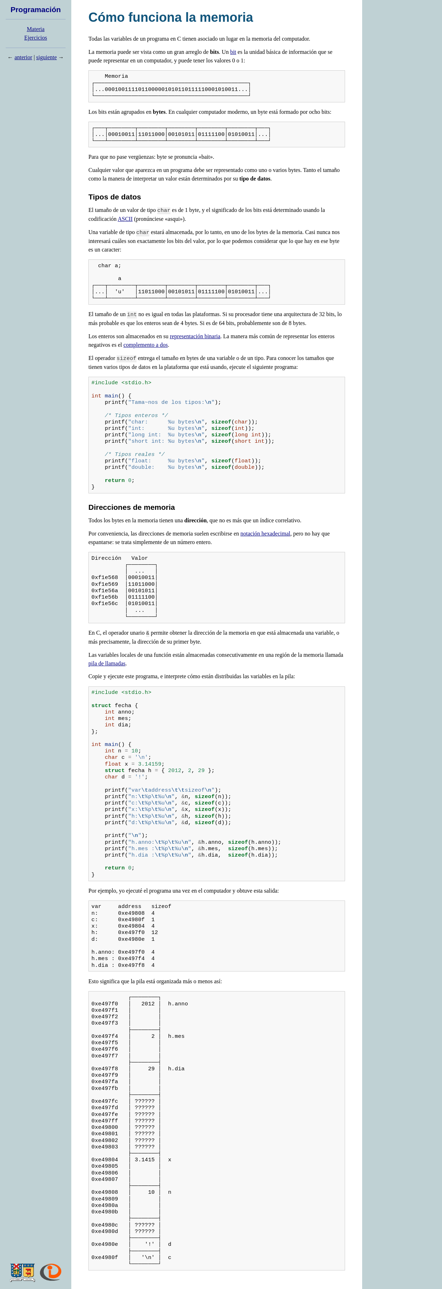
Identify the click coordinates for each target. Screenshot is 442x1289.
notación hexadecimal (266, 534)
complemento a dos (145, 345)
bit (233, 52)
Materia (36, 29)
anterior (23, 57)
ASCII (125, 219)
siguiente (46, 57)
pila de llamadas (106, 663)
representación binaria (195, 336)
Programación (35, 9)
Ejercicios (35, 38)
